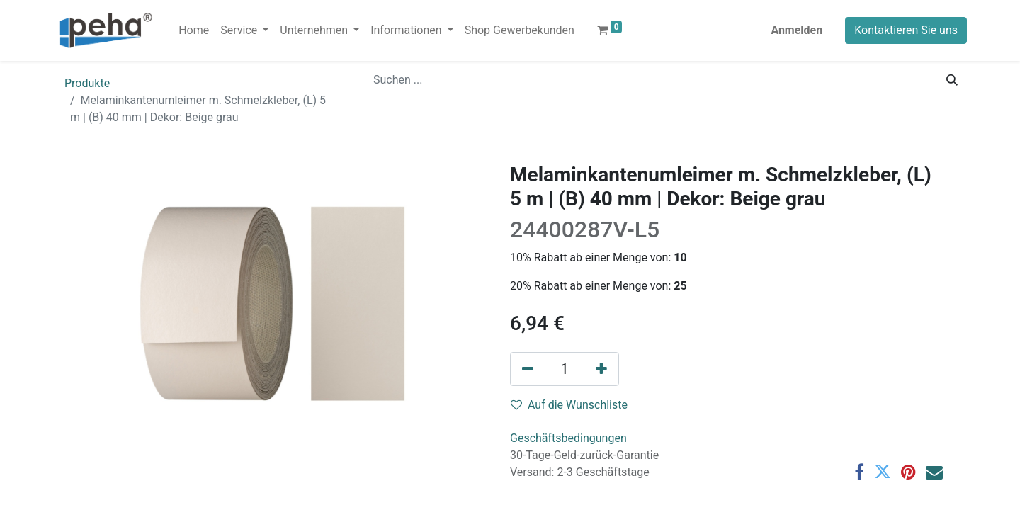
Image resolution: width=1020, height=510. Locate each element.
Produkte (87, 83)
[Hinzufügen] (601, 369)
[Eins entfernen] (527, 369)
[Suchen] (952, 80)
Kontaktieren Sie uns (906, 30)
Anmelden (796, 30)
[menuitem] (194, 30)
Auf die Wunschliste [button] (569, 405)
